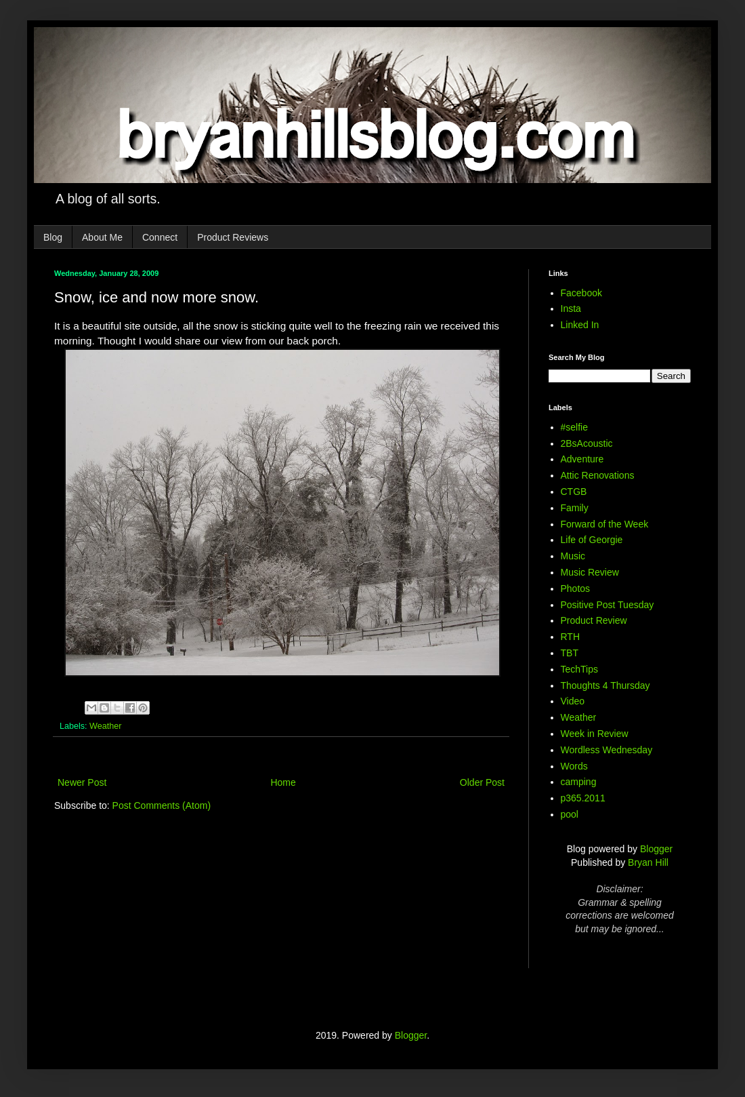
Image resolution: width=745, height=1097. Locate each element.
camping (579, 781)
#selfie (574, 427)
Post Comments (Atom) (161, 805)
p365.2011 (583, 798)
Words (574, 766)
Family (575, 507)
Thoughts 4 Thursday (605, 685)
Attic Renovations (598, 475)
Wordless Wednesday (607, 749)
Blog (52, 237)
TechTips (580, 669)
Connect (159, 237)
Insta (571, 308)
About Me (102, 237)
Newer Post (82, 782)
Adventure (582, 459)
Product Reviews (232, 237)
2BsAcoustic (587, 443)
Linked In (580, 324)
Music (573, 556)
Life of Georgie (592, 539)
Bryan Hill (648, 862)
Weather (105, 726)
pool (569, 814)
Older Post (482, 782)
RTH (570, 636)
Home (282, 782)
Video (573, 701)
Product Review (594, 620)
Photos (576, 588)
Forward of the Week (605, 524)
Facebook (581, 292)
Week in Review (595, 733)
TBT (569, 652)
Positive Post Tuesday (607, 604)
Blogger (656, 848)
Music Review (590, 572)
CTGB (574, 491)
